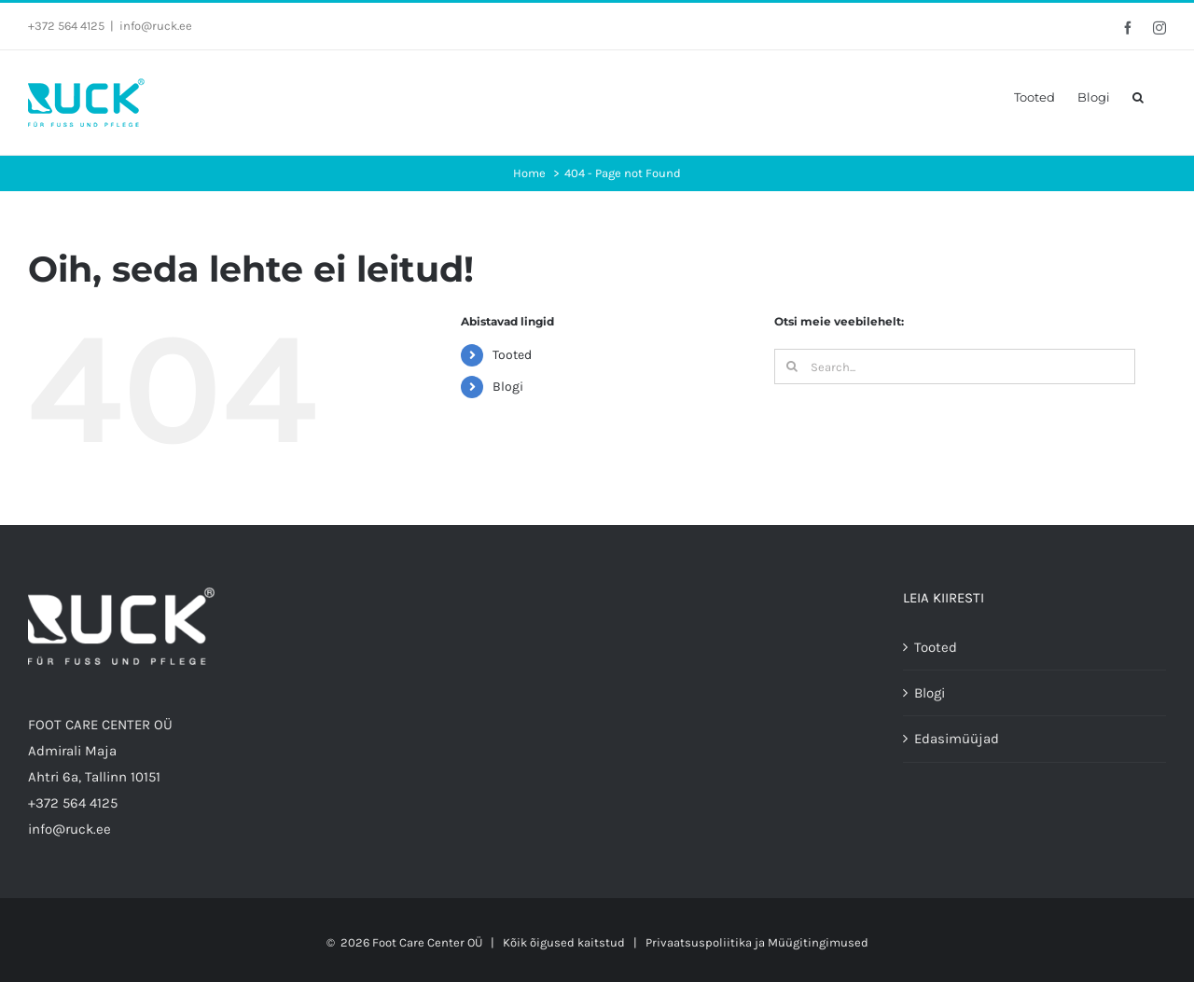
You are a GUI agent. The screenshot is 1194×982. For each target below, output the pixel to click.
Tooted (512, 355)
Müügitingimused (818, 942)
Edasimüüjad (956, 738)
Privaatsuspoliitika (699, 942)
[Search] (792, 366)
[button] (1138, 97)
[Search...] (954, 366)
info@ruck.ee (155, 26)
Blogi (508, 386)
